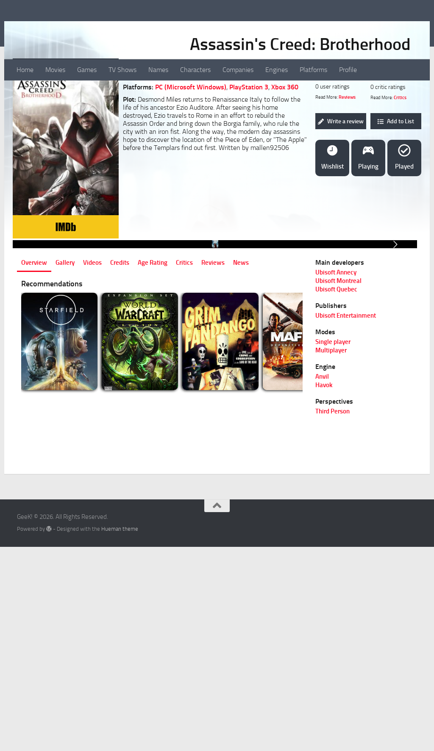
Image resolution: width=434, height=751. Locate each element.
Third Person (332, 617)
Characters (195, 70)
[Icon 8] (94, 126)
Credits (119, 468)
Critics (400, 157)
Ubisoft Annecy (335, 478)
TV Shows (122, 70)
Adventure (203, 122)
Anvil (322, 582)
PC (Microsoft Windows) (190, 146)
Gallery (65, 468)
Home (25, 70)
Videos (92, 468)
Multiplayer (331, 556)
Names (158, 70)
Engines (276, 70)
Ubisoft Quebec (336, 495)
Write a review (341, 180)
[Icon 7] (85, 126)
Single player (333, 547)
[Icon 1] (29, 126)
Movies (55, 70)
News (241, 468)
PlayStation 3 (248, 146)
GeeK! (38, 29)
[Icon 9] (103, 126)
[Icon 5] (66, 126)
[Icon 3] (48, 126)
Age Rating (152, 468)
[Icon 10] (113, 126)
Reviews (347, 156)
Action (156, 122)
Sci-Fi (177, 122)
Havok (323, 590)
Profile (348, 70)
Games (87, 70)
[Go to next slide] (395, 377)
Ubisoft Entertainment (345, 521)
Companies (238, 70)
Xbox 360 (284, 146)
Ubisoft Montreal (338, 486)
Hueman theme (119, 734)
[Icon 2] (38, 126)
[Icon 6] (75, 126)
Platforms (313, 70)
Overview (34, 468)
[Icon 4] (57, 126)
